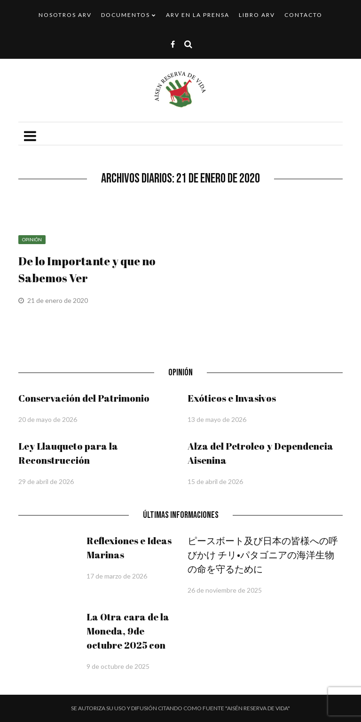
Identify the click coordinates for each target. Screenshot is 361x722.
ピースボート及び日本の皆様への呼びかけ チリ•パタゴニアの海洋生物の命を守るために (263, 554)
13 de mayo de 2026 (217, 419)
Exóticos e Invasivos (232, 398)
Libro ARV (257, 14)
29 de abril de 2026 (46, 481)
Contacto (303, 14)
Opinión (32, 239)
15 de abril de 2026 (215, 481)
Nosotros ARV (65, 14)
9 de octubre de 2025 (117, 666)
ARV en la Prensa (197, 14)
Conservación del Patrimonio (83, 398)
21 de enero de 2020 (58, 300)
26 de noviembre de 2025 (225, 590)
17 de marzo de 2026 (116, 576)
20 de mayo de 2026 (47, 419)
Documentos (125, 14)
